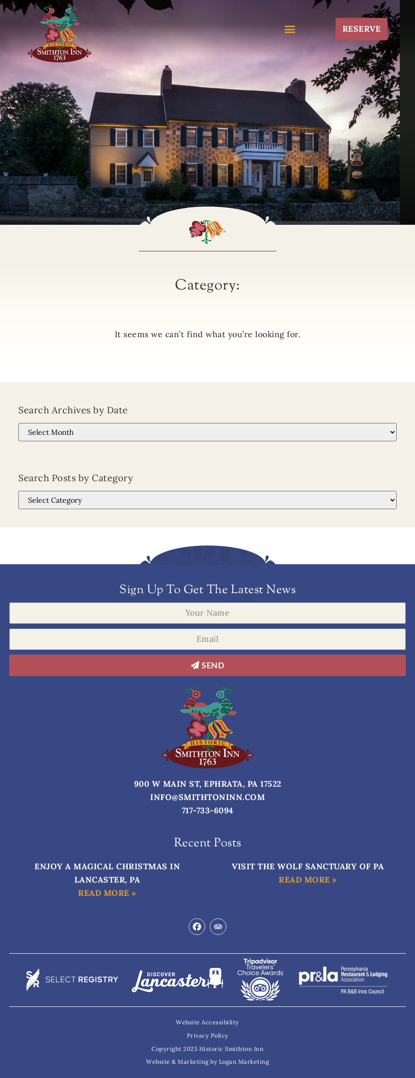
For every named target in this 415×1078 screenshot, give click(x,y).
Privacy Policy (208, 1035)
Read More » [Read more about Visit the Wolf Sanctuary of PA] (308, 879)
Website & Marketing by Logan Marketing (207, 1062)
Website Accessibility (207, 1022)
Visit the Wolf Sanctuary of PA (308, 866)
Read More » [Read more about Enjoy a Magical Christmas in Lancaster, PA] (107, 893)
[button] (290, 29)
